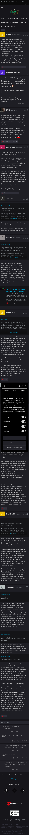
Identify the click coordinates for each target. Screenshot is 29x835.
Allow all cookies (14, 438)
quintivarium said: (5, 521)
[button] (1, 7)
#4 (25, 147)
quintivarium (10, 587)
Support (4, 4)
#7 (25, 312)
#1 (25, 34)
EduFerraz (9, 199)
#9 (25, 514)
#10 (25, 587)
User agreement (17, 819)
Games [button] (11, 1)
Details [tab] (14, 390)
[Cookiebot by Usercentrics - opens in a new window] (20, 386)
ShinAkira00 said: (5, 244)
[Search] (3, 30)
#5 (25, 199)
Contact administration (8, 819)
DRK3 (8, 110)
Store (22, 1)
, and (10, 141)
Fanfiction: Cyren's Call (12, 755)
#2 (25, 75)
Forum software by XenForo (13, 833)
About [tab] (23, 390)
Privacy (24, 819)
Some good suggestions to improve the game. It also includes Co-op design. (16, 764)
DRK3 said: (3, 319)
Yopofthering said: (5, 205)
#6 (25, 237)
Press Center (19, 820)
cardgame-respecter (13, 73)
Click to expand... (14, 218)
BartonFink (10, 237)
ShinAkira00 (10, 34)
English (14, 779)
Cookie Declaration (11, 820)
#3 (25, 110)
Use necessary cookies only (14, 447)
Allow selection (14, 442)
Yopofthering (10, 147)
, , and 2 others (14, 66)
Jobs (17, 1)
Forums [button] (3, 1)
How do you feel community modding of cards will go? (15, 290)
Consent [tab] (6, 390)
